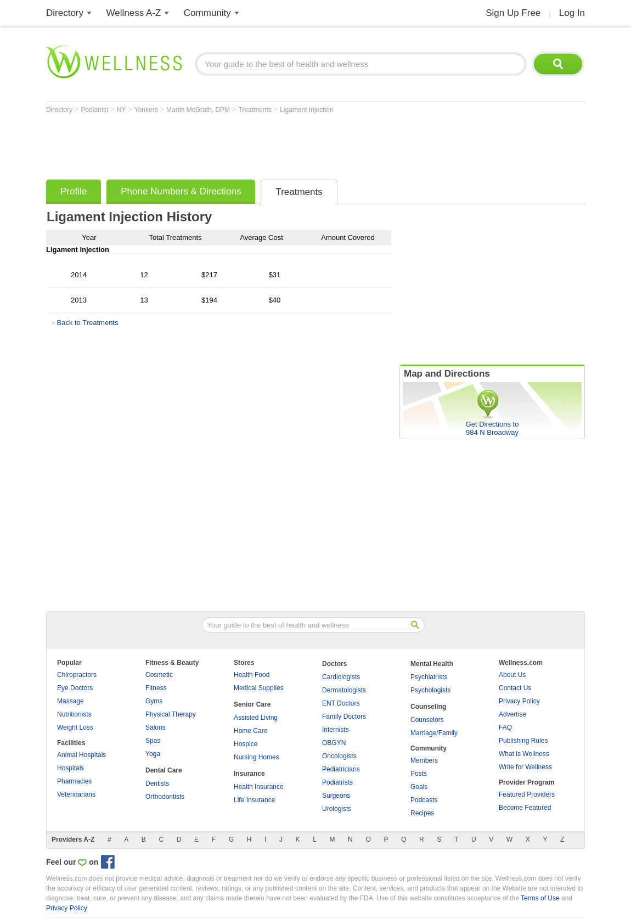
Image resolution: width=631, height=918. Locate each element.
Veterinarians (76, 794)
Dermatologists (344, 690)
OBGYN (334, 743)
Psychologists (430, 690)
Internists (335, 730)
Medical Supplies (259, 688)
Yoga (152, 754)
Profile (73, 191)
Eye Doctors (75, 688)
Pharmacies (74, 781)
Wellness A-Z (133, 13)
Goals (418, 787)
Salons (155, 727)
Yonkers (147, 110)
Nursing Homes (256, 757)
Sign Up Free (513, 13)
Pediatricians (341, 769)
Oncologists (339, 756)
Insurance (249, 773)
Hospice (245, 744)
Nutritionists (74, 714)
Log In (572, 13)
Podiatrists (337, 782)
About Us (512, 675)
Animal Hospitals (81, 755)
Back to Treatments (87, 322)
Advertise (512, 714)
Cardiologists (341, 677)
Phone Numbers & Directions (181, 191)
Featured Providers (527, 794)
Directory (64, 13)
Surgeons (336, 795)
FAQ (505, 727)
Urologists (336, 809)
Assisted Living (256, 717)
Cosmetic (159, 675)
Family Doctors (344, 716)
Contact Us (515, 688)
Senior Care (252, 704)
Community (207, 13)
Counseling (428, 706)
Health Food (251, 675)
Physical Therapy (170, 714)
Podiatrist (95, 110)
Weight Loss (75, 727)
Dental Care (163, 770)
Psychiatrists (428, 677)
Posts (418, 773)
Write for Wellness (525, 767)
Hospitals (70, 768)
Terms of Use (540, 898)
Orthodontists (164, 797)
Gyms (153, 701)
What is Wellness (524, 754)
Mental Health (431, 664)
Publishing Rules (523, 741)
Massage (70, 701)
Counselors (427, 720)
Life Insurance (254, 800)
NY (122, 110)
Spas (152, 741)
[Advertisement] (246, 144)
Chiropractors (77, 675)
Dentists (157, 783)
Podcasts (423, 800)
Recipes (422, 813)
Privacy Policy (519, 701)
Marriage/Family (434, 733)
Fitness (156, 688)
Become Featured (525, 807)
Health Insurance (259, 787)
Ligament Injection (306, 110)
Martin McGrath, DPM (199, 110)
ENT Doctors (340, 703)
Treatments (256, 110)
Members (424, 760)
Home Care (250, 731)
